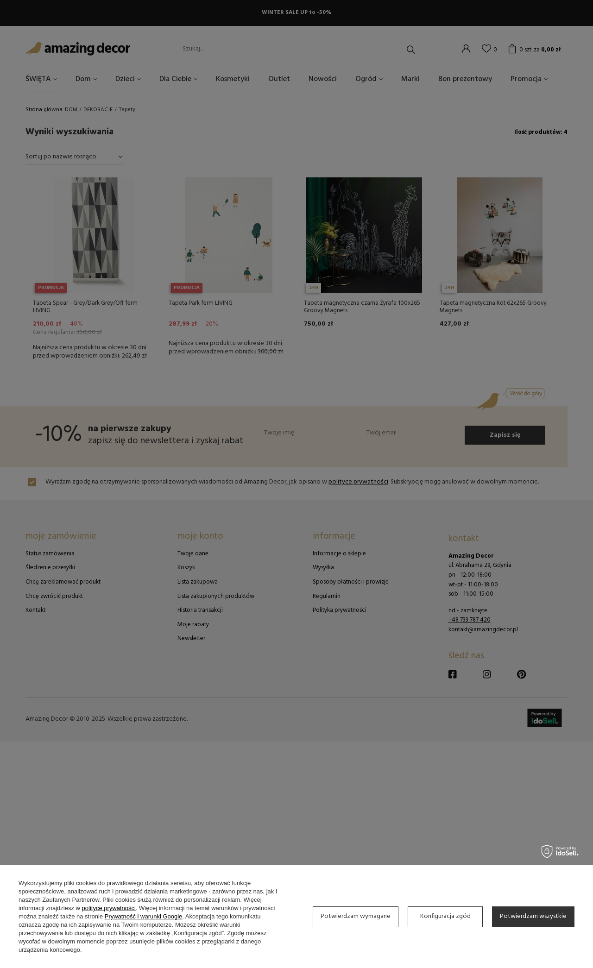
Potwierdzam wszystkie (533, 916)
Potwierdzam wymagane (356, 916)
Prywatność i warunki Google (144, 916)
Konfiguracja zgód (445, 916)
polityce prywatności (109, 908)
